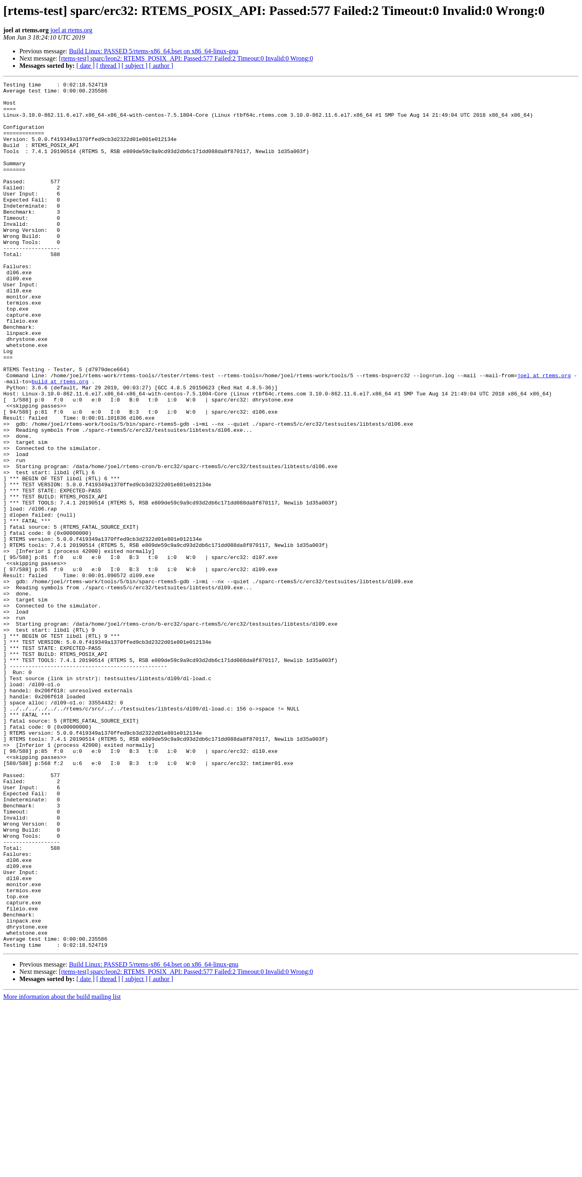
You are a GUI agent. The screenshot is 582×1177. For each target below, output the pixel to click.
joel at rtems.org (71, 30)
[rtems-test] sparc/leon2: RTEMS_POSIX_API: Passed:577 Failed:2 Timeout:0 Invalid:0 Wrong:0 (186, 58)
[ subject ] (135, 65)
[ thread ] (108, 65)
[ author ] (161, 65)
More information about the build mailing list (62, 1169)
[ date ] (85, 65)
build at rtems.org (60, 442)
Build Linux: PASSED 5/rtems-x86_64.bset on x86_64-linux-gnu (153, 51)
